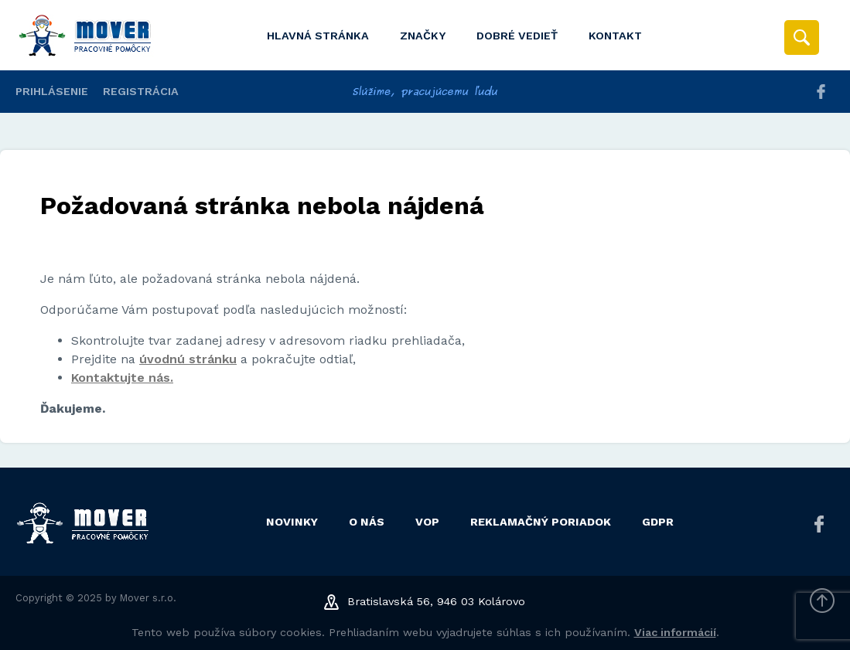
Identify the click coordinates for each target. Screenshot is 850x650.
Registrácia (141, 91)
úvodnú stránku (188, 359)
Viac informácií (675, 632)
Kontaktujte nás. (122, 377)
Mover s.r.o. (148, 598)
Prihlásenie (51, 91)
